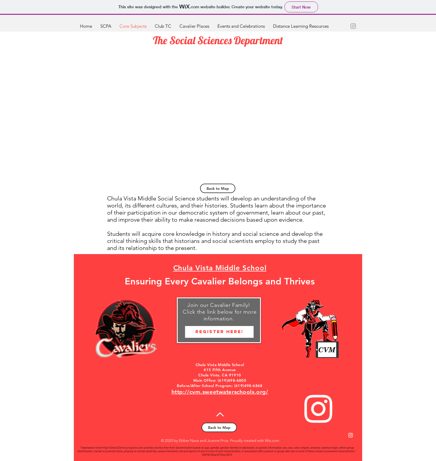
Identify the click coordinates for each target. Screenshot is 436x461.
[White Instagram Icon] (318, 409)
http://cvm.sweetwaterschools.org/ (220, 391)
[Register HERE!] (219, 332)
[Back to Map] (217, 188)
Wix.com (272, 440)
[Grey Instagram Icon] (353, 26)
